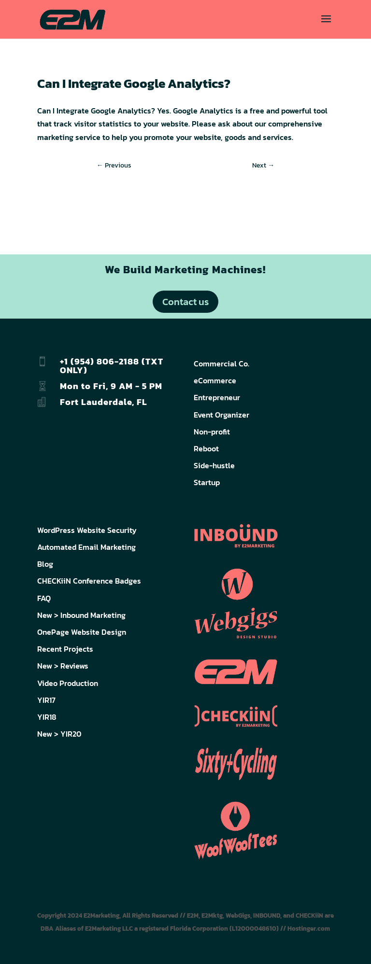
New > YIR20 (59, 734)
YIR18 (47, 717)
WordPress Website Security (87, 530)
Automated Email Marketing (86, 547)
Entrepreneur (217, 397)
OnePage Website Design (81, 632)
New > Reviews (62, 665)
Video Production (67, 683)
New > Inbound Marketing (81, 615)
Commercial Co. (221, 363)
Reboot (206, 448)
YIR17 (46, 700)
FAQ (44, 598)
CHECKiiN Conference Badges (89, 581)
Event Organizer (221, 414)
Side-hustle (214, 465)
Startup (207, 482)
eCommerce (215, 380)
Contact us (185, 301)
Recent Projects (65, 649)
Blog (45, 564)
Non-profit (212, 431)
